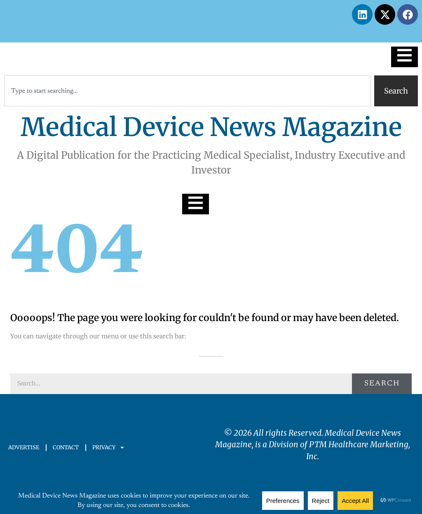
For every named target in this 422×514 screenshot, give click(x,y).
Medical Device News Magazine (211, 127)
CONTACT (66, 447)
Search (382, 383)
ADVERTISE (23, 447)
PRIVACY (108, 447)
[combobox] (187, 90)
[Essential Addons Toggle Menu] (404, 57)
